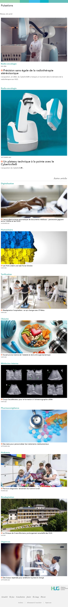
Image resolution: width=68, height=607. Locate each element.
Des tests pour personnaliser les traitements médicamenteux (26, 444)
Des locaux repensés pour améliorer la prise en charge (23, 578)
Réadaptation (7, 497)
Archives (20, 603)
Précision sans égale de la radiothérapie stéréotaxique (27, 72)
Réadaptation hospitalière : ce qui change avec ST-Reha (23, 310)
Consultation (20, 597)
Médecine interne (9, 363)
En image (36, 597)
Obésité (5, 319)
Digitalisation (7, 183)
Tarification (6, 274)
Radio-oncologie (9, 64)
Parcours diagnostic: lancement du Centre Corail (21, 488)
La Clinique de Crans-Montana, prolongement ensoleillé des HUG (27, 533)
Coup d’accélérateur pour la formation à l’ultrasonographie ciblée (28, 399)
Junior (29, 597)
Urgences (5, 541)
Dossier (43, 597)
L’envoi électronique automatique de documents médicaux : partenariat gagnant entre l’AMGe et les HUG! (32, 220)
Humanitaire (7, 229)
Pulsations (7, 5)
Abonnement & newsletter (34, 603)
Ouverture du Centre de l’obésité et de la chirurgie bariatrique (26, 355)
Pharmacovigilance (10, 408)
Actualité (4, 597)
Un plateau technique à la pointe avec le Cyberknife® (27, 163)
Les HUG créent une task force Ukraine (17, 266)
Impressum (48, 603)
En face (12, 597)
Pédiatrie (5, 452)
